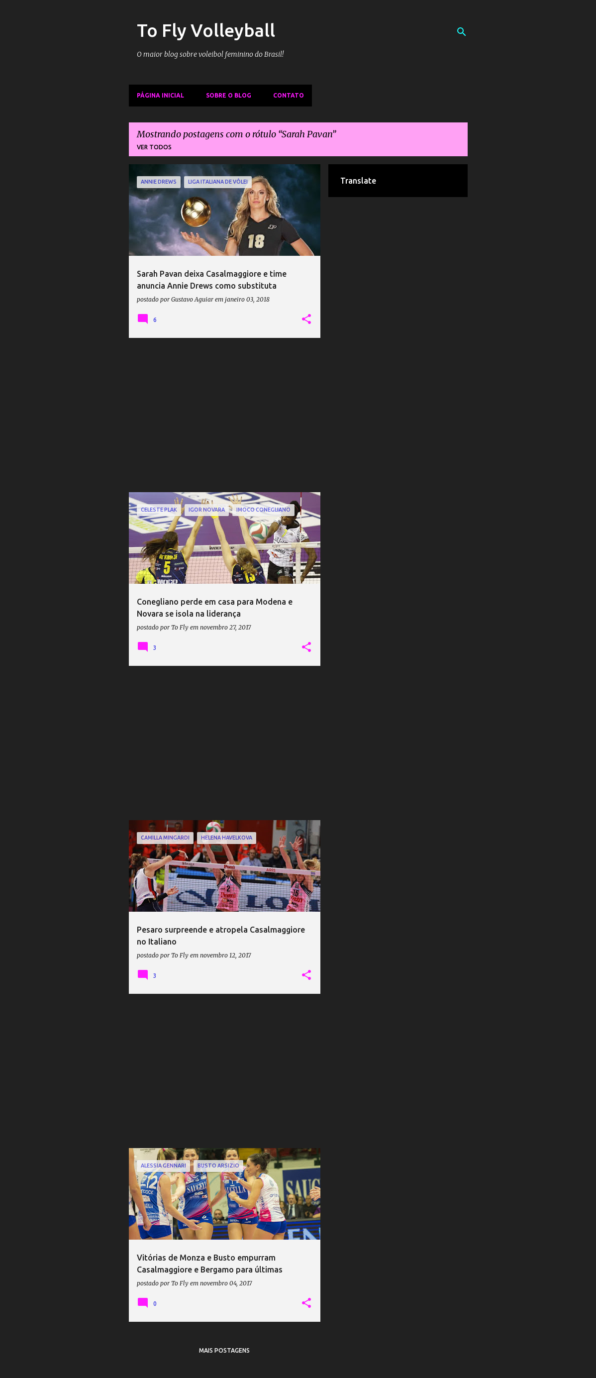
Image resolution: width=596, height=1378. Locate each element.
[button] (306, 319)
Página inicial (160, 95)
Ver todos (154, 147)
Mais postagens (224, 1350)
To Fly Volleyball (206, 30)
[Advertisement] (225, 415)
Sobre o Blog (228, 95)
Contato (288, 95)
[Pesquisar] (462, 32)
